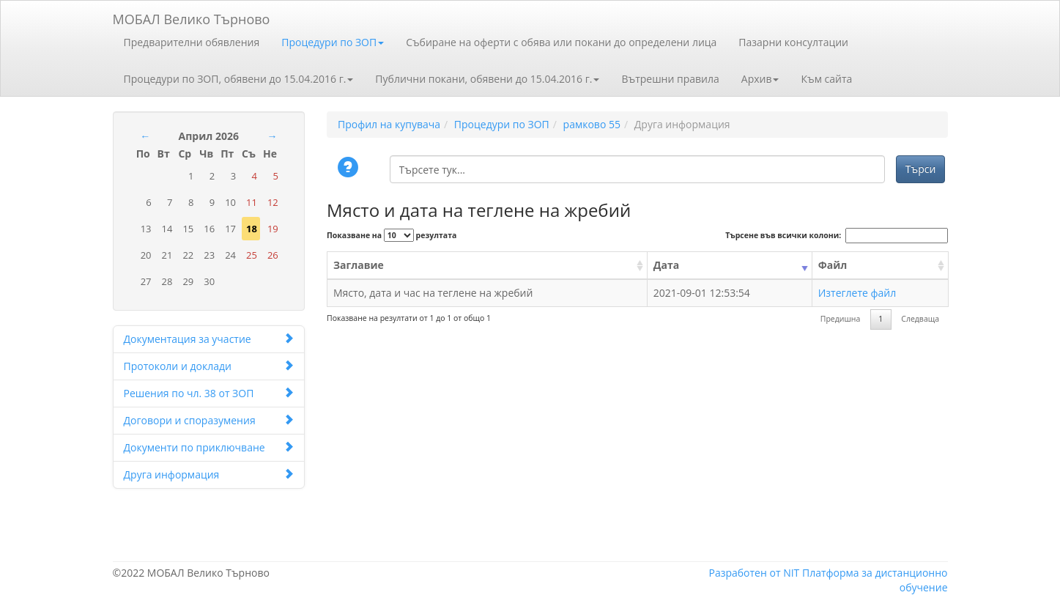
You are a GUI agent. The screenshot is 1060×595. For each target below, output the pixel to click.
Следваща (920, 319)
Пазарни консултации (793, 42)
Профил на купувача (389, 124)
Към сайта (826, 79)
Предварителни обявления (192, 42)
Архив (760, 79)
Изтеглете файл (857, 293)
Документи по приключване (209, 447)
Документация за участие (209, 339)
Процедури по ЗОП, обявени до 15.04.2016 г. (239, 79)
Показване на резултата (391, 235)
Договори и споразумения (209, 420)
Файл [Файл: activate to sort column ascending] (833, 265)
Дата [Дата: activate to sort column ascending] (666, 265)
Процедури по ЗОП (332, 42)
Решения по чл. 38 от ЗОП (209, 393)
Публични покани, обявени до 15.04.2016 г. (487, 79)
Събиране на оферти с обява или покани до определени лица (561, 42)
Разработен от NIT (753, 573)
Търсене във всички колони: (836, 235)
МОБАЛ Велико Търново (191, 16)
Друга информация (209, 474)
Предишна (840, 319)
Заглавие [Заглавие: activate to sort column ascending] (358, 265)
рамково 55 (591, 124)
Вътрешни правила (670, 79)
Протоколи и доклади (209, 366)
